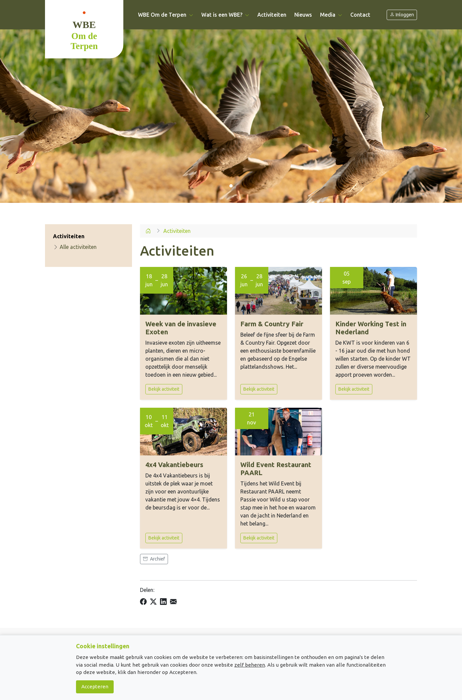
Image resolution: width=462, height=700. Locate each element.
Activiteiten (271, 15)
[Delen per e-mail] (173, 602)
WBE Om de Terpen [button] (165, 15)
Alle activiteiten (75, 247)
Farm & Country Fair (271, 324)
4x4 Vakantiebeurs (174, 464)
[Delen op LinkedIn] (163, 602)
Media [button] (331, 15)
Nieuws (303, 15)
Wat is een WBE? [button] (225, 15)
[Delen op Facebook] (143, 602)
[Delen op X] (153, 602)
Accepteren (94, 686)
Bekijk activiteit (163, 389)
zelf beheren (249, 665)
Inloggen (402, 14)
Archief (154, 559)
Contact (360, 15)
